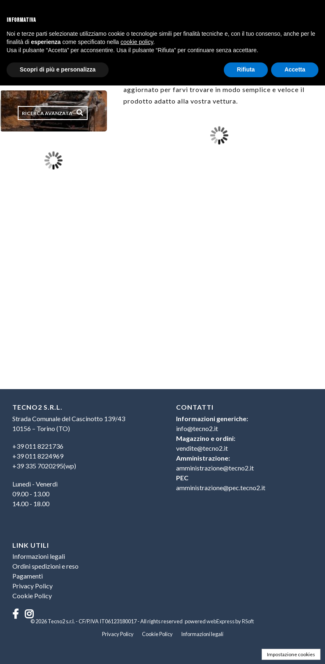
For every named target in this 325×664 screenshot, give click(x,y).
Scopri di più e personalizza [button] (57, 69)
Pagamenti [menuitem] (27, 576)
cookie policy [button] (137, 42)
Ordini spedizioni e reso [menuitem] (45, 566)
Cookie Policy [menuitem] (32, 595)
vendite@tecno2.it (202, 448)
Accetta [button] (294, 69)
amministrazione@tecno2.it (215, 468)
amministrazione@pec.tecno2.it (220, 487)
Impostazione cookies (291, 654)
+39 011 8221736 (37, 446)
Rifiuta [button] (246, 69)
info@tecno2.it (197, 428)
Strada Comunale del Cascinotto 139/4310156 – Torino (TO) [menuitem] (68, 423)
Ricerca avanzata (47, 113)
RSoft (248, 621)
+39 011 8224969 (37, 456)
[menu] (80, 460)
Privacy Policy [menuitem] (32, 586)
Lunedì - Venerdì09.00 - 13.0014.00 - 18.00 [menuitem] (35, 493)
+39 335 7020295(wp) (44, 466)
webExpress (220, 621)
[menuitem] (80, 456)
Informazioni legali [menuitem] (38, 556)
